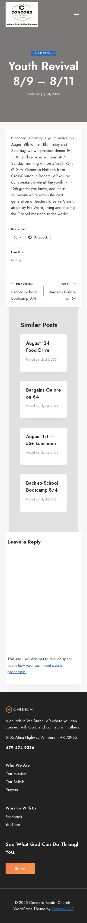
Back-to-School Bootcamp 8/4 (25, 291)
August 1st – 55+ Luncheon (41, 440)
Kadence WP (63, 909)
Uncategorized (43, 53)
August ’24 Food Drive (38, 347)
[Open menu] (76, 14)
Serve (20, 869)
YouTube (13, 824)
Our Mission (16, 774)
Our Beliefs (15, 782)
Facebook (14, 816)
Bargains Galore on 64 (62, 291)
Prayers (12, 789)
